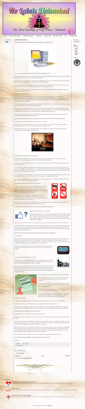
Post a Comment (20, 353)
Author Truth (47, 35)
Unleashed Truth (57, 35)
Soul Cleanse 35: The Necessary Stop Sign (21, 395)
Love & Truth (76, 48)
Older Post (67, 355)
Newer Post (17, 355)
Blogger (50, 405)
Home (5, 35)
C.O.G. (65, 35)
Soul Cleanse (39, 35)
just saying (20, 345)
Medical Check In (16, 388)
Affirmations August (28, 35)
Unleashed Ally (73, 35)
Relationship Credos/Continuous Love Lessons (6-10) (24, 381)
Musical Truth (76, 54)
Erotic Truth (76, 51)
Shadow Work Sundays (15, 35)
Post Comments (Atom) (26, 358)
